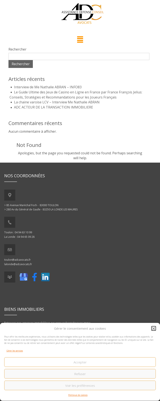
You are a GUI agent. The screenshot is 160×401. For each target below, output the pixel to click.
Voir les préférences (80, 387)
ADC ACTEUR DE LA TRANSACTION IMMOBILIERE (53, 107)
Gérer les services (14, 352)
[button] (154, 330)
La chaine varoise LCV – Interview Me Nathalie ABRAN (57, 102)
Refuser (80, 375)
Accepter (80, 364)
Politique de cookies (78, 396)
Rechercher (17, 49)
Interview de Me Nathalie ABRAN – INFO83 (48, 87)
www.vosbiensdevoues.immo (72, 323)
